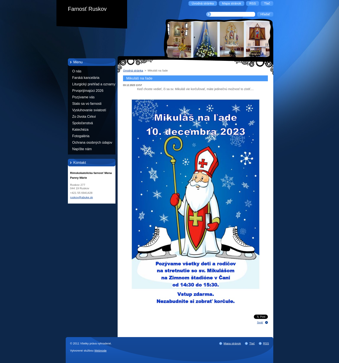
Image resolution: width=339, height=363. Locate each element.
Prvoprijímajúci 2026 (87, 90)
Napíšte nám (82, 149)
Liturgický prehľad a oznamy (93, 84)
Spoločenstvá (82, 123)
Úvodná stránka (133, 70)
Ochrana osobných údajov (92, 142)
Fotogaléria (81, 136)
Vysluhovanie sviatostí (89, 110)
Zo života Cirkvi (84, 116)
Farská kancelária (85, 78)
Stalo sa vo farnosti (86, 103)
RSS (266, 343)
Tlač (252, 343)
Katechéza (80, 129)
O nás (76, 71)
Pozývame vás (83, 97)
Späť (260, 322)
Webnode (100, 350)
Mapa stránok (232, 343)
